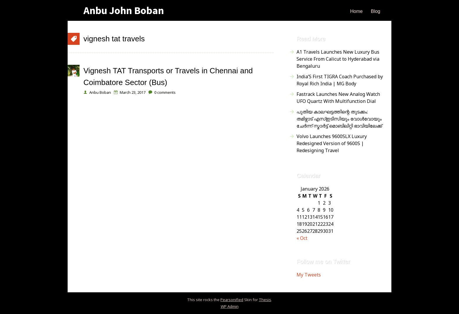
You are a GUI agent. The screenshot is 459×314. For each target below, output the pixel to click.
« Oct (302, 238)
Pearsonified (231, 299)
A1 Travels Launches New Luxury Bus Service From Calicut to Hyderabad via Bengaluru (338, 59)
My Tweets (309, 274)
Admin (230, 306)
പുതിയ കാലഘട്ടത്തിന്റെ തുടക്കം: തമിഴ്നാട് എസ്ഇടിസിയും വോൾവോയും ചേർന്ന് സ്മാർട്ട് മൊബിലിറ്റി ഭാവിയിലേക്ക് (339, 118)
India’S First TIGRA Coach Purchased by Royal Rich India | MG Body (340, 80)
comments (165, 92)
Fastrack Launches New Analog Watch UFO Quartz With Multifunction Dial (338, 97)
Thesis (265, 299)
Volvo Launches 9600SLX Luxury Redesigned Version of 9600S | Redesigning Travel (332, 143)
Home (356, 11)
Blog (375, 11)
